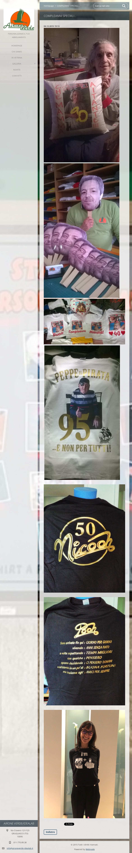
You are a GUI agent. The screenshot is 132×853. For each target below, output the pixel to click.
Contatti (17, 75)
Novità (16, 69)
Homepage (16, 45)
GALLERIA (16, 63)
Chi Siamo (17, 51)
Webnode (90, 849)
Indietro (50, 832)
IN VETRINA (17, 57)
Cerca (124, 6)
